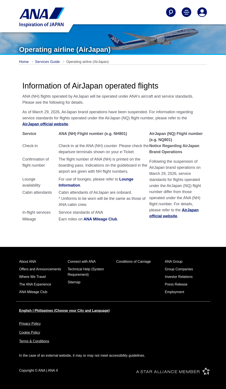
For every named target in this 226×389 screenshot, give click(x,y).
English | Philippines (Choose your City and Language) (64, 310)
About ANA (27, 261)
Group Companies (179, 269)
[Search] (171, 12)
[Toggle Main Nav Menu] (186, 12)
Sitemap (74, 282)
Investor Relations (179, 277)
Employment (174, 292)
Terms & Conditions (34, 341)
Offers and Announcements (40, 269)
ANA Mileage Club (100, 219)
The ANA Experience (35, 284)
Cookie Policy (29, 332)
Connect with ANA (82, 261)
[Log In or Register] (202, 12)
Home (24, 62)
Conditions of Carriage (133, 261)
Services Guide (48, 62)
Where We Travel (32, 277)
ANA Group (173, 261)
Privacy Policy (30, 323)
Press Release (176, 284)
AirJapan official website (45, 124)
